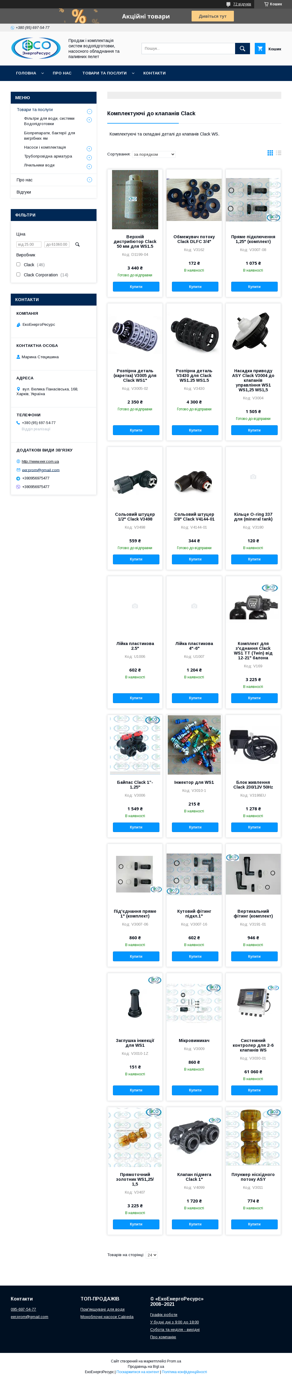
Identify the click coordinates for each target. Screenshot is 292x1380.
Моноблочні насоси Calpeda (106, 1316)
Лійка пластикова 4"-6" (194, 646)
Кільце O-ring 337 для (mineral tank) (253, 516)
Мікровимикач (194, 1040)
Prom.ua (174, 1361)
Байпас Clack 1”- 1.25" (135, 784)
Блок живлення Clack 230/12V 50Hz (253, 784)
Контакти (154, 73)
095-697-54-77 (23, 1309)
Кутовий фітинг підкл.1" (194, 913)
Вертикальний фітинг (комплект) (253, 913)
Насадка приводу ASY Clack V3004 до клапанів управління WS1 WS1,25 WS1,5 (253, 380)
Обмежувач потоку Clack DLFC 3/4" (194, 239)
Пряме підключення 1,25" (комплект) (253, 239)
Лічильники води (39, 165)
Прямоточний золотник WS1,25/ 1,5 (135, 1179)
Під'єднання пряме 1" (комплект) (135, 913)
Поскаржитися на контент (138, 1372)
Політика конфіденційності (184, 1372)
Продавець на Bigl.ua (146, 1367)
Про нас (62, 73)
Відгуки (24, 192)
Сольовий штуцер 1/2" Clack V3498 (135, 516)
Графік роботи (163, 1314)
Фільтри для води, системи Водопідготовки (49, 121)
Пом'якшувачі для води (102, 1309)
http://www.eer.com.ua (40, 461)
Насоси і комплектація (45, 147)
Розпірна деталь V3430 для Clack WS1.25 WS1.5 (194, 375)
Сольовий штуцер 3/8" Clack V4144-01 (194, 516)
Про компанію (163, 1337)
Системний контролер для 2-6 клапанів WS (253, 1045)
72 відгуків (242, 4)
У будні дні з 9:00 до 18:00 (174, 1322)
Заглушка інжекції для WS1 (135, 1043)
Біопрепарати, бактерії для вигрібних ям (49, 136)
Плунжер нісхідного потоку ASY (253, 1177)
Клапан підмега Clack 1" (194, 1177)
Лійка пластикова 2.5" (135, 646)
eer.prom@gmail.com (41, 470)
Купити (136, 287)
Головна (26, 73)
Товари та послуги (104, 73)
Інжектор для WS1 (194, 782)
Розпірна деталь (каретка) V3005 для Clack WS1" (135, 375)
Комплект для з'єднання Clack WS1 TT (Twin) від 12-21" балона (253, 650)
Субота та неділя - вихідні (175, 1329)
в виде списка (278, 154)
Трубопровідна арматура (48, 156)
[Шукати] (242, 48)
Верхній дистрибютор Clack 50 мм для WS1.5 (135, 241)
